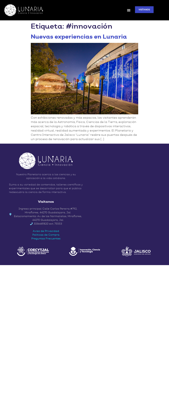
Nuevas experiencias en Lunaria (79, 36)
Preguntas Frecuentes (46, 238)
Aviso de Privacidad (46, 231)
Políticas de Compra (45, 234)
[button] (128, 10)
